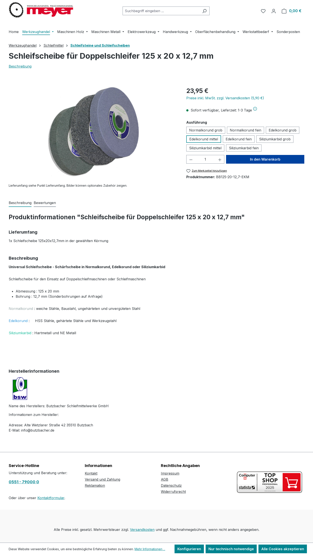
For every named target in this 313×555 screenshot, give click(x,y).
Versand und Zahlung (102, 479)
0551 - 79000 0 (24, 482)
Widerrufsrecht (173, 491)
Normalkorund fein (245, 130)
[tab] (20, 203)
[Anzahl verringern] (190, 159)
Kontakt (91, 473)
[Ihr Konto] (273, 11)
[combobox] (161, 11)
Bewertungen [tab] (45, 203)
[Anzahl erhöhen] (220, 159)
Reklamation (95, 485)
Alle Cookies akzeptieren (282, 549)
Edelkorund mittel (203, 139)
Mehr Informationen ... (150, 549)
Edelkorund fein (239, 139)
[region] (93, 133)
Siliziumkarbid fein (244, 148)
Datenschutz (171, 485)
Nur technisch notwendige (231, 549)
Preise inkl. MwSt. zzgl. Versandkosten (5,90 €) (225, 98)
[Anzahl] (205, 159)
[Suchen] (204, 11)
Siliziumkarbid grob (275, 139)
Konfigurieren (189, 549)
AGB (164, 479)
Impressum (170, 473)
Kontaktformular (50, 498)
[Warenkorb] (291, 11)
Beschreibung (20, 66)
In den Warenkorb (265, 159)
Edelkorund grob (282, 130)
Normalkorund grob (205, 130)
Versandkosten (142, 529)
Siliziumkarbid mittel (205, 148)
